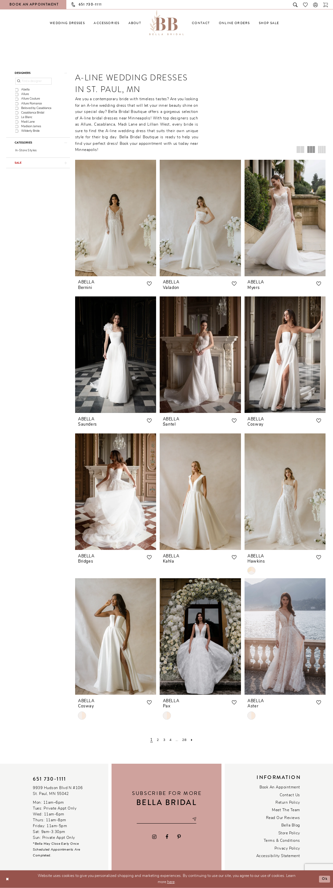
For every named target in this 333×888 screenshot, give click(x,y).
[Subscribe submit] (195, 819)
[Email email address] (166, 819)
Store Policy (289, 833)
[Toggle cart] (326, 4)
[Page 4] (170, 740)
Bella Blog (290, 825)
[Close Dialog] (7, 879)
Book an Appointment (280, 787)
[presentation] (115, 218)
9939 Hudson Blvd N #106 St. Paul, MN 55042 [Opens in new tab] (58, 791)
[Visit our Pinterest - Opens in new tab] (179, 837)
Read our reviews (283, 818)
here (171, 882)
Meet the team (286, 810)
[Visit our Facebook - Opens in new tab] (166, 837)
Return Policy (287, 803)
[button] (316, 4)
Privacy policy (287, 849)
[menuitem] (67, 23)
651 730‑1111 (49, 779)
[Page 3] (163, 740)
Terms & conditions (282, 841)
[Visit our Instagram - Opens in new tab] (154, 837)
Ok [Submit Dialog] (324, 879)
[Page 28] (186, 740)
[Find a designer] (34, 82)
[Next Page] (193, 740)
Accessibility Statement (278, 856)
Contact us (290, 795)
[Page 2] (156, 740)
